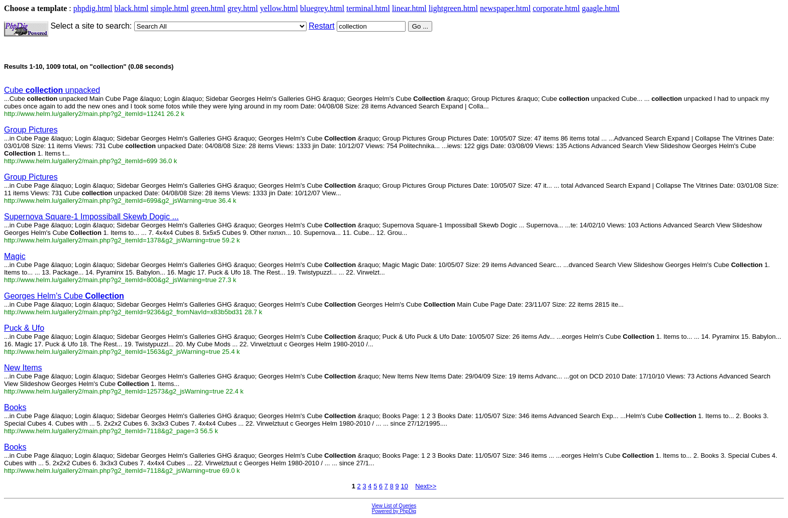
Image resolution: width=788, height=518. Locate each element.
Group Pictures (31, 129)
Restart (322, 26)
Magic (15, 256)
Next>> (425, 486)
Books (15, 407)
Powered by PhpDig (394, 511)
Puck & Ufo (24, 328)
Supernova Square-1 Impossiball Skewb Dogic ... (91, 216)
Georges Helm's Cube (64, 296)
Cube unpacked (52, 90)
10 (404, 486)
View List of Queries (394, 505)
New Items (23, 367)
